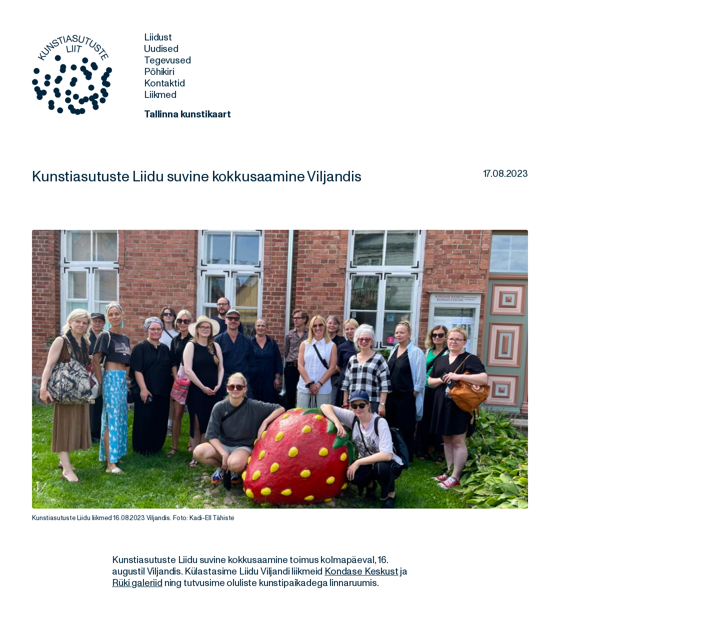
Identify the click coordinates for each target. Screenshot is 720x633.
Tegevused (167, 60)
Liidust (158, 37)
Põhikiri (159, 71)
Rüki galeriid (137, 583)
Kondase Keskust (361, 571)
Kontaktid (164, 83)
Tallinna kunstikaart (187, 114)
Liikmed (160, 94)
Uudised (161, 48)
